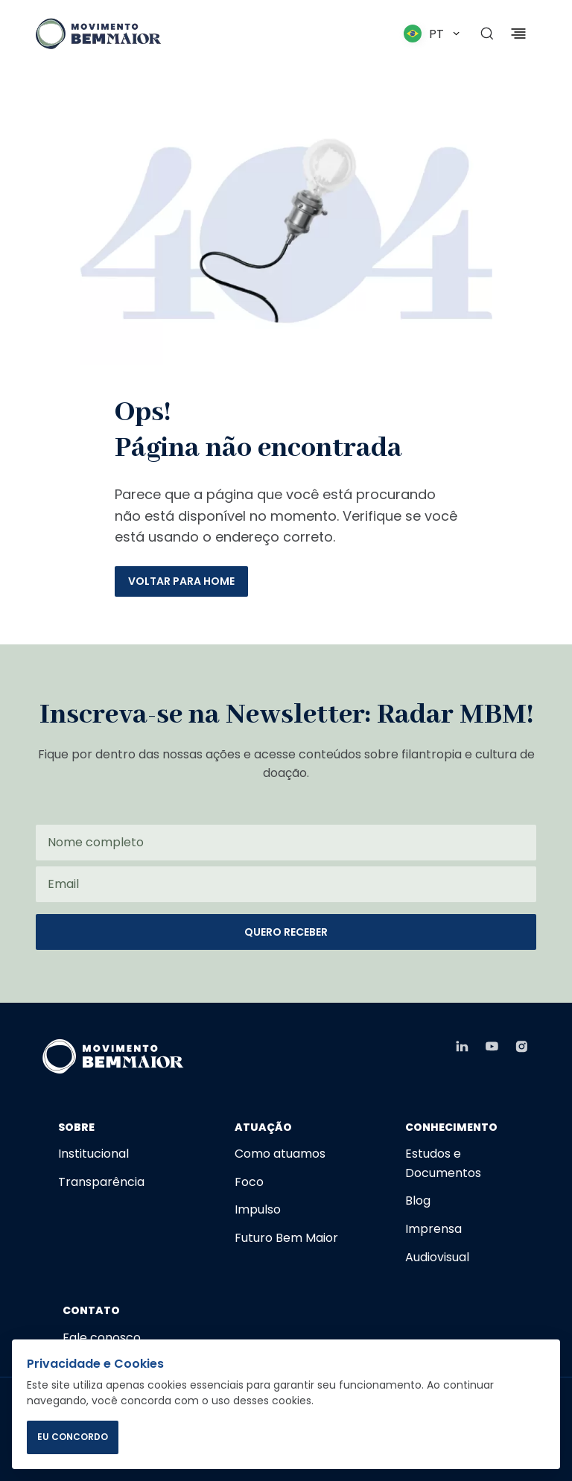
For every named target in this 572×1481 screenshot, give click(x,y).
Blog (417, 1200)
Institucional (93, 1153)
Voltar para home (181, 581)
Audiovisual (437, 1257)
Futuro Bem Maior (286, 1237)
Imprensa (433, 1228)
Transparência (101, 1181)
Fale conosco (102, 1337)
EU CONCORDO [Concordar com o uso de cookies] (72, 1436)
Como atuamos (280, 1153)
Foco (249, 1181)
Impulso (258, 1209)
